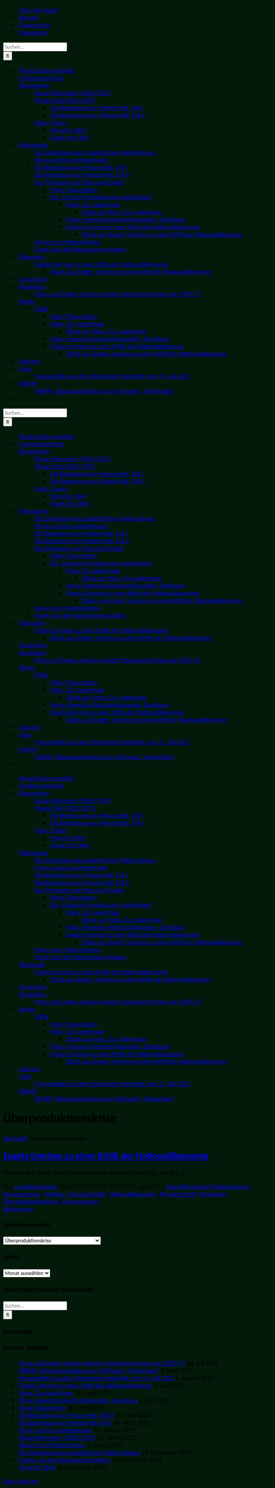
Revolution (212, 1194)
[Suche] (7, 55)
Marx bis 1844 (37, 1467)
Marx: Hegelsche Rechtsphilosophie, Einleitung (78, 1400)
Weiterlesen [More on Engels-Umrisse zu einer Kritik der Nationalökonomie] (18, 1209)
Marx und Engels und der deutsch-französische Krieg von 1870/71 (102, 1363)
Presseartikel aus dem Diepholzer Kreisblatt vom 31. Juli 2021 (96, 1378)
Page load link (20, 1481)
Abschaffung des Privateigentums (208, 1186)
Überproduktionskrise (30, 1201)
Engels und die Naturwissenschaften (65, 1460)
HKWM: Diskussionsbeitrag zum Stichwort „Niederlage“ (89, 1370)
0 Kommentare (80, 1201)
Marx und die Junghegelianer (56, 1430)
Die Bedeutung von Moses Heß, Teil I (65, 1422)
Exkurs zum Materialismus (52, 1445)
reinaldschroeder (36, 1186)
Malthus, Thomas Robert (75, 1194)
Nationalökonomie (133, 1194)
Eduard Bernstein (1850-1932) (57, 1437)
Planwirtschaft (178, 1194)
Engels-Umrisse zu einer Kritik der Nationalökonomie (106, 1155)
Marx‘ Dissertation (42, 1408)
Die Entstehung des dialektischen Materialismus (79, 1452)
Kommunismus (22, 1194)
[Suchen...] (35, 46)
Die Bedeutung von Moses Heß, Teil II (66, 1415)
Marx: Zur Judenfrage (46, 1393)
